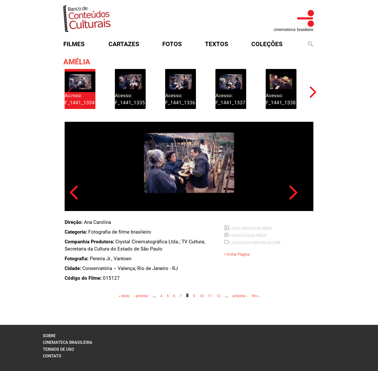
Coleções (267, 44)
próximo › (240, 296)
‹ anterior (141, 296)
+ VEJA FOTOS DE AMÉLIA (248, 235)
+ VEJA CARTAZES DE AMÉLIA (251, 228)
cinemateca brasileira (67, 342)
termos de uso (58, 349)
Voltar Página (237, 254)
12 (218, 296)
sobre (49, 335)
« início (124, 296)
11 (210, 296)
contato (52, 356)
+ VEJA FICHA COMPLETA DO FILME (255, 242)
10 (202, 296)
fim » (256, 296)
